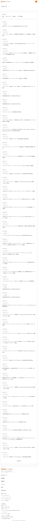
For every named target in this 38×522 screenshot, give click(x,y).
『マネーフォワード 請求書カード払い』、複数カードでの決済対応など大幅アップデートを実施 (18, 87)
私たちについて (4, 475)
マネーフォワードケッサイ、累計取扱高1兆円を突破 (11, 112)
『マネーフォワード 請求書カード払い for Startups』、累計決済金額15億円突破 (16, 456)
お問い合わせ (3, 490)
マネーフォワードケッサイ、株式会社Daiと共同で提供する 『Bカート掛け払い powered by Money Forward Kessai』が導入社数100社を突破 (18, 130)
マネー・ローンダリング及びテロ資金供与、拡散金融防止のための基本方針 (10, 510)
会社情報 (2, 478)
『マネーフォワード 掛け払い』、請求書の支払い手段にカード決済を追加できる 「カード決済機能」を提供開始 (18, 120)
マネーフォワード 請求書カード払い (5, 498)
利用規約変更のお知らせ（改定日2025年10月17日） (11, 103)
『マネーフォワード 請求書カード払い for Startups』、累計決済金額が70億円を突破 (17, 173)
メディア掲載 (19, 16)
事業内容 (2, 481)
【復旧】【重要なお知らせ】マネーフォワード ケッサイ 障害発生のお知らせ (15, 414)
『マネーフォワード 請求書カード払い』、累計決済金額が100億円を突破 (15, 138)
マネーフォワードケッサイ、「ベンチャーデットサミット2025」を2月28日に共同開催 (17, 165)
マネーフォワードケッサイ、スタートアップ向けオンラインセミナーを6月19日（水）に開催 (18, 333)
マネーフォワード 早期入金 (4, 500)
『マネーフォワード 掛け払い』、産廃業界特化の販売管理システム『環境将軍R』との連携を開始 (18, 35)
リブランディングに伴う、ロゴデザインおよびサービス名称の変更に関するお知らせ (17, 235)
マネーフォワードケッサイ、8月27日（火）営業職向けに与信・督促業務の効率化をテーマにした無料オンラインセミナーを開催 (18, 272)
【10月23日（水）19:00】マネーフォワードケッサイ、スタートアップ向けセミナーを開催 (18, 191)
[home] (5, 1)
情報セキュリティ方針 (4, 505)
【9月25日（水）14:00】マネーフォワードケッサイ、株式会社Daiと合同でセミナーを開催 (18, 199)
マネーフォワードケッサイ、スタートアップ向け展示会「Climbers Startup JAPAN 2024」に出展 (18, 351)
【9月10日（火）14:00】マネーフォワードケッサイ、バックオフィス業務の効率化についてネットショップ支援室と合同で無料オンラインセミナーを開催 (18, 244)
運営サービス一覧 (3, 493)
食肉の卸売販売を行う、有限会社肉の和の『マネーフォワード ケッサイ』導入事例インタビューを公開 (18, 369)
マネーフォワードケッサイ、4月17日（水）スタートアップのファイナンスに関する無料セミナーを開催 (18, 397)
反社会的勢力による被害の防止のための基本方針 (7, 516)
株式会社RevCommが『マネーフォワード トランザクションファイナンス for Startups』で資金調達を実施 (19, 306)
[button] (36, 2)
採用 (2, 487)
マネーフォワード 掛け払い (4, 495)
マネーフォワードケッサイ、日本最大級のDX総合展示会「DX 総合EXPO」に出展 (16, 430)
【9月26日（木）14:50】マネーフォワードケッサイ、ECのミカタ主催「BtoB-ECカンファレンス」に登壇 (18, 217)
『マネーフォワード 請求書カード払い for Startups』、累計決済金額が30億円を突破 (17, 360)
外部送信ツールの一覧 (4, 508)
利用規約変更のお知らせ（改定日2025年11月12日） (11, 95)
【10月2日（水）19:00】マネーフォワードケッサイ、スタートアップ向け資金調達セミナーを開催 (18, 208)
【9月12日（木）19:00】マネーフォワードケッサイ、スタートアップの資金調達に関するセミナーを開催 (18, 263)
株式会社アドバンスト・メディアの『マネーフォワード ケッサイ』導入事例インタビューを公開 (18, 324)
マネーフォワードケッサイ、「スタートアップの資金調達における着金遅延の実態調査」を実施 (19, 147)
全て (3, 16)
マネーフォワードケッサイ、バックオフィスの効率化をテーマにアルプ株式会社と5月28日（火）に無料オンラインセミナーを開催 (18, 342)
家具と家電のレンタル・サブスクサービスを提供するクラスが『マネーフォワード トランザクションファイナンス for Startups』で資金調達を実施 (18, 438)
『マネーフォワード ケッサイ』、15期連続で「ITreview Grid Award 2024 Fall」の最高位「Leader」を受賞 (18, 182)
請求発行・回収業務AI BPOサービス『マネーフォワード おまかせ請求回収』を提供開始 (18, 62)
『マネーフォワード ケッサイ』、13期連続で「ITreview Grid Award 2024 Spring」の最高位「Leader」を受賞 (18, 387)
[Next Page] (19, 461)
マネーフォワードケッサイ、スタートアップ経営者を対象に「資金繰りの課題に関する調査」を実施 (19, 226)
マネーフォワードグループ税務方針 (5, 515)
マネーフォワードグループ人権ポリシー (6, 513)
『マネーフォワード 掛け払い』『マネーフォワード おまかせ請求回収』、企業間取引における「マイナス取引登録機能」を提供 (19, 53)
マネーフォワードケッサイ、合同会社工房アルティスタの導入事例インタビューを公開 (17, 406)
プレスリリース (8, 16)
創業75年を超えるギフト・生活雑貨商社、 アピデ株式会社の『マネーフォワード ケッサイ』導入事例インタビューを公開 (18, 378)
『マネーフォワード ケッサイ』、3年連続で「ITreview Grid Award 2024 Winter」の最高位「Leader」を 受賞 (18, 448)
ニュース (2, 484)
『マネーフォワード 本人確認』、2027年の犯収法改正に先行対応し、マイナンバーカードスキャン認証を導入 (18, 44)
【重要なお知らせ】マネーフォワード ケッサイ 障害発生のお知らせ (14, 422)
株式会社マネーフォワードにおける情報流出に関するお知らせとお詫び (15, 26)
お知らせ (14, 16)
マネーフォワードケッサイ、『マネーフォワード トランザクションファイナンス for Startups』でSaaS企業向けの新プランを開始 (17, 253)
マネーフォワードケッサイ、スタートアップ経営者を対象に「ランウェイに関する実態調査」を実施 (19, 157)
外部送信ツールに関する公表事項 (5, 507)
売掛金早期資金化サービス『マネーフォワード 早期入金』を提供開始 (14, 78)
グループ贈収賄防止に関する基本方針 (5, 518)
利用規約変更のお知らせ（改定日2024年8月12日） (11, 289)
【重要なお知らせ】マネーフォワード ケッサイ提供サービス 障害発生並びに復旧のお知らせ (18, 70)
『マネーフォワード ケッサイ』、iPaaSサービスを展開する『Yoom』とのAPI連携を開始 (18, 281)
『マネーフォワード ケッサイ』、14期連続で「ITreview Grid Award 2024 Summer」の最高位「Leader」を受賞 (18, 315)
